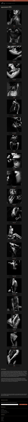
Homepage (2, 409)
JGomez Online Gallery (3, 410)
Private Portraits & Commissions (5, 412)
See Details (14, 26)
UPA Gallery (2, 420)
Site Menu (14, 0)
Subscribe (23, 404)
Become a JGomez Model (4, 411)
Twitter (2, 419)
